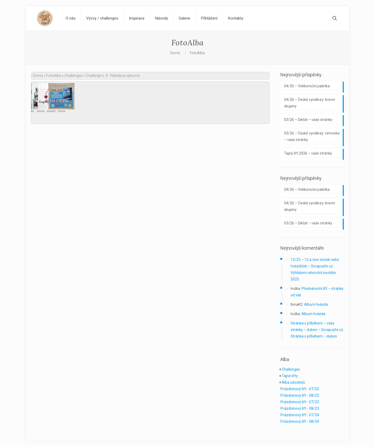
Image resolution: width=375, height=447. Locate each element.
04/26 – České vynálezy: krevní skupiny (309, 102)
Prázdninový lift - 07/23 (299, 402)
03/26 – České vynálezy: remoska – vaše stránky (312, 136)
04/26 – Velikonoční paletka (307, 86)
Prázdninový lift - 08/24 (299, 421)
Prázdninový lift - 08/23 (299, 408)
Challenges (73, 76)
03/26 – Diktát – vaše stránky (308, 120)
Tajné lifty (290, 376)
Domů (175, 53)
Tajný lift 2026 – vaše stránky (308, 153)
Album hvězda (316, 304)
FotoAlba (53, 76)
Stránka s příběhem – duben (314, 336)
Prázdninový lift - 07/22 (299, 389)
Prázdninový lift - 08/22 (299, 395)
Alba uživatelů (293, 382)
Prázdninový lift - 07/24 (299, 415)
